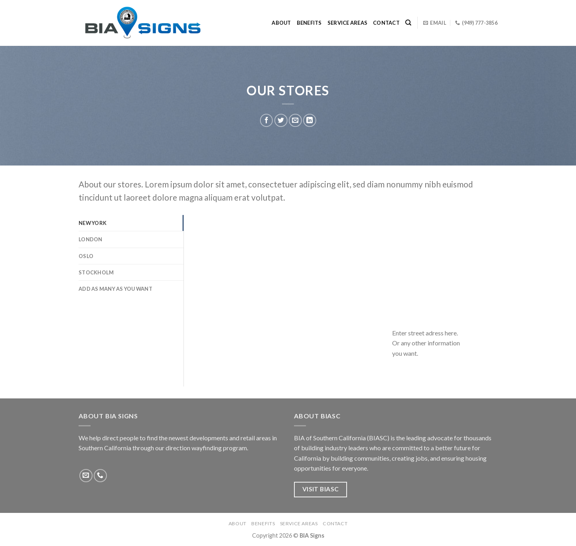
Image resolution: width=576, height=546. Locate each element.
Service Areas (347, 23)
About (281, 23)
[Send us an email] (86, 475)
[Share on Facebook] (266, 120)
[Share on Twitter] (280, 120)
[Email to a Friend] (295, 120)
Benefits (309, 23)
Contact (386, 23)
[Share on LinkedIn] (309, 120)
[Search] (408, 22)
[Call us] (100, 475)
